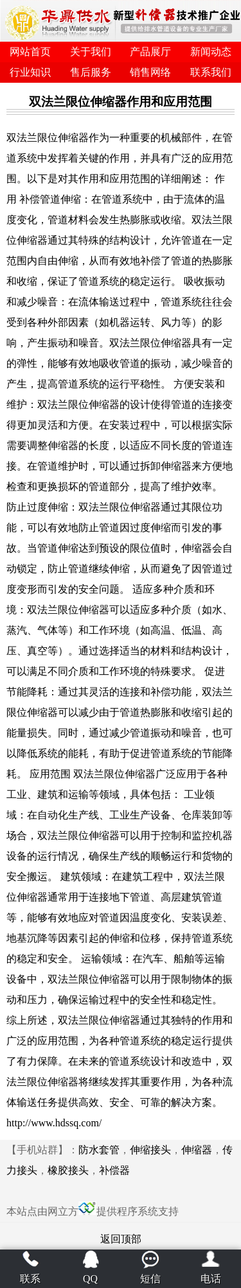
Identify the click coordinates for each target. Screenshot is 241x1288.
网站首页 (30, 51)
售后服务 (90, 72)
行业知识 (30, 72)
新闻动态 (210, 51)
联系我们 (210, 72)
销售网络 (150, 72)
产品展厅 (150, 51)
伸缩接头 (150, 1149)
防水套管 (99, 1149)
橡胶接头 (68, 1170)
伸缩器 (196, 1149)
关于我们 (90, 51)
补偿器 (114, 1170)
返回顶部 (120, 1238)
